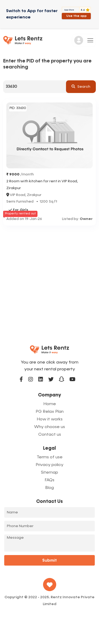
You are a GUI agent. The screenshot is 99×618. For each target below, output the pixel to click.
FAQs (49, 480)
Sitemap (49, 472)
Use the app (76, 16)
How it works (50, 419)
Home (49, 404)
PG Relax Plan (50, 412)
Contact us (49, 435)
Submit (49, 560)
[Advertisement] (49, 277)
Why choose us (49, 427)
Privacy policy (49, 465)
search (81, 86)
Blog (49, 488)
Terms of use (50, 457)
